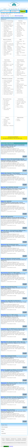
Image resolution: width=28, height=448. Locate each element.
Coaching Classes (8, 81)
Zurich (2, 397)
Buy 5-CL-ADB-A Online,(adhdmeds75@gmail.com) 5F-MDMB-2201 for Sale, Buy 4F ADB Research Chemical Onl (13, 316)
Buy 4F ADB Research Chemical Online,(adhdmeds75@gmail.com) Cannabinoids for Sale (13, 329)
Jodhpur (3, 300)
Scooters (19, 89)
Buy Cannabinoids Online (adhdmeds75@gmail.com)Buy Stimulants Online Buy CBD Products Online (13, 245)
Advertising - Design (21, 22)
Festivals (6, 121)
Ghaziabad (3, 314)
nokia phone (8, 14)
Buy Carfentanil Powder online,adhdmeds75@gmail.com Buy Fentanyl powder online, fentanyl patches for (13, 357)
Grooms (18, 120)
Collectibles (6, 52)
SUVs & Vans (20, 93)
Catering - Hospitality (21, 55)
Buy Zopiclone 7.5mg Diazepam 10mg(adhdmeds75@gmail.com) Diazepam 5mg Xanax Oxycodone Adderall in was (14, 174)
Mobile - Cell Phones (8, 34)
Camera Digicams (7, 23)
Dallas (2, 159)
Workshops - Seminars (9, 125)
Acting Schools (20, 64)
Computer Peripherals (8, 25)
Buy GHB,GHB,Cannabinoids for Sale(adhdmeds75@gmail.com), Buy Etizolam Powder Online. (13, 302)
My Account (23, 9)
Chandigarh (4, 410)
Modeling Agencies (21, 73)
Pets (5, 107)
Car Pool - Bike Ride (21, 102)
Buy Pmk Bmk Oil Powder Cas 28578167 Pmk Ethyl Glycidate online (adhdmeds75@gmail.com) (13, 397)
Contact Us (13, 438)
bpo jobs (11, 13)
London (3, 286)
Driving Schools (20, 84)
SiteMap (24, 438)
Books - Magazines (8, 48)
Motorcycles (19, 86)
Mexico (3, 258)
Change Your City (5, 15)
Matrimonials (20, 117)
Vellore (2, 370)
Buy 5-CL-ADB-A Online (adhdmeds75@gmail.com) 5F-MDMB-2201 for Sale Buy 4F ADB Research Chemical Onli (13, 274)
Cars (18, 82)
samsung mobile (17, 13)
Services (20, 20)
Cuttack (3, 355)
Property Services (10, 440)
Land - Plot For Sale (8, 69)
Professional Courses (8, 91)
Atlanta (3, 173)
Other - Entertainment (21, 75)
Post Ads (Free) (14, 9)
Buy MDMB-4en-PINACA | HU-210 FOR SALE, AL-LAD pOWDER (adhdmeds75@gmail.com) (14, 370)
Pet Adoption (6, 100)
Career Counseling (8, 80)
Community (20, 99)
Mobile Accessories (8, 35)
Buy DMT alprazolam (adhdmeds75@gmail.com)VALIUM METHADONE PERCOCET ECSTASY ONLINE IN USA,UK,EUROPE (13, 217)
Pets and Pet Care (7, 99)
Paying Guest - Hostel (8, 75)
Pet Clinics (6, 102)
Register (8, 438)
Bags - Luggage (7, 46)
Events (7, 117)
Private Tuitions (7, 90)
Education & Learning (7, 78)
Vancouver (3, 244)
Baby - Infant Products (9, 45)
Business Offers (20, 29)
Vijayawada (4, 383)
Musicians (19, 74)
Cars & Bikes (20, 78)
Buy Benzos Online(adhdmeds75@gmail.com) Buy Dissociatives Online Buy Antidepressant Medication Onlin (13, 231)
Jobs (20, 39)
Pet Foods (6, 103)
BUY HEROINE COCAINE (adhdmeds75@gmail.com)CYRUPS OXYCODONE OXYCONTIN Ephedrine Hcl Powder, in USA (13, 188)
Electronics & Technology (7, 20)
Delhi (2, 145)
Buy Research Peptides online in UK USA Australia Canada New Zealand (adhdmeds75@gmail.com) (14, 384)
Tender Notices (20, 107)
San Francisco (4, 272)
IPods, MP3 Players (8, 31)
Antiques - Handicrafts (8, 43)
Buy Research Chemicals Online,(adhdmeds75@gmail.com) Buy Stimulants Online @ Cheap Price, (13, 259)
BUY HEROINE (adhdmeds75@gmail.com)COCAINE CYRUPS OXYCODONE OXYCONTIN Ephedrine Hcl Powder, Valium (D (13, 203)
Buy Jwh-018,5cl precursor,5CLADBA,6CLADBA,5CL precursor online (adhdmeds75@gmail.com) (13, 411)
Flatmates (6, 68)
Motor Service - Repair (22, 85)
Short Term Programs (8, 93)
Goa (2, 216)
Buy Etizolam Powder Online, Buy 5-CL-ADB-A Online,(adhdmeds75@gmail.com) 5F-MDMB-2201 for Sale (13, 343)
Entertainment (20, 60)
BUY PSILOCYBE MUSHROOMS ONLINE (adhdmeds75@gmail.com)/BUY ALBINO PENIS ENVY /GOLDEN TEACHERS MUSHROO (14, 160)
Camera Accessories (8, 22)
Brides (18, 119)
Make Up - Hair (20, 71)
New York (3, 187)
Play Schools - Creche (8, 89)
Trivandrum (4, 328)
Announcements (20, 100)
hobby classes (5, 13)
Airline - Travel (20, 46)
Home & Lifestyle (7, 39)
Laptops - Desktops (8, 32)
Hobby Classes (7, 87)
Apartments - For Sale (8, 64)
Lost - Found (19, 105)
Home (5, 9)
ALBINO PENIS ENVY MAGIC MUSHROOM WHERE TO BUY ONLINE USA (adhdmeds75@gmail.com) (12, 146)
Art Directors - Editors (22, 68)
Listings (19, 438)
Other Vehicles (20, 87)
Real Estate (7, 60)
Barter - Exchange (8, 47)
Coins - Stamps (7, 51)
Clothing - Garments (8, 50)
